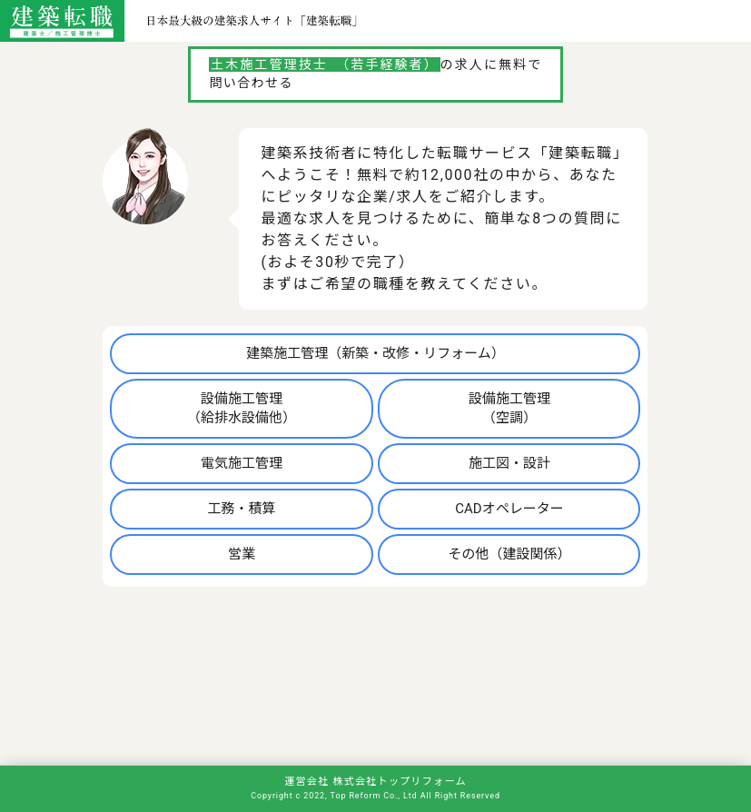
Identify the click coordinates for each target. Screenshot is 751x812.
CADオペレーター (509, 508)
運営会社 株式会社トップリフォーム (375, 781)
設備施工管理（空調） (509, 408)
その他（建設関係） (509, 554)
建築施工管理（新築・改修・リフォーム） (375, 353)
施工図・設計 (509, 463)
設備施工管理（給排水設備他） (241, 408)
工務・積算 (242, 508)
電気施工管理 (241, 463)
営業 (241, 554)
